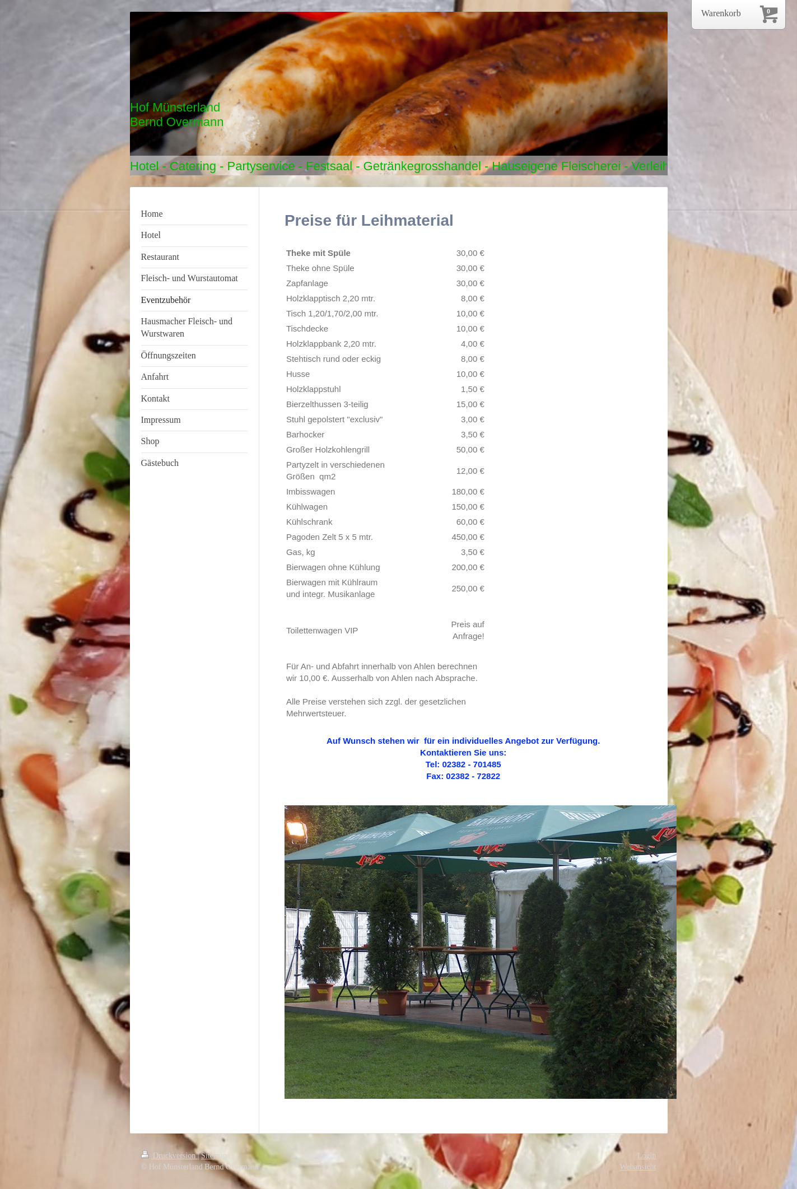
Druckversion (169, 1155)
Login (646, 1155)
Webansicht (638, 1167)
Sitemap (214, 1155)
